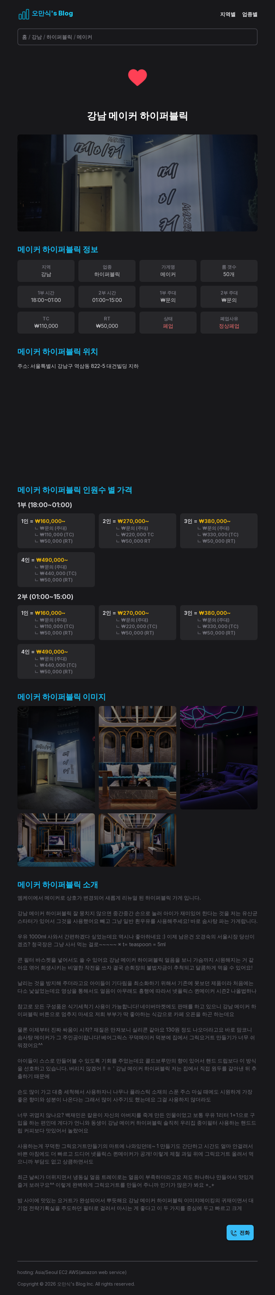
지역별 (228, 14)
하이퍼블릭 (59, 37)
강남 (37, 37)
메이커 (84, 37)
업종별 (250, 14)
